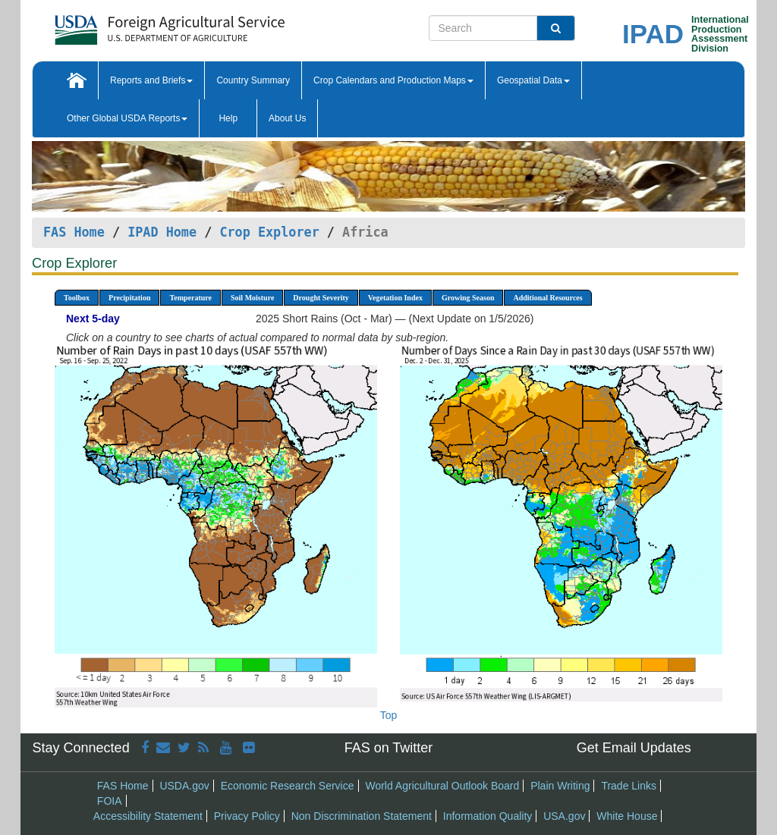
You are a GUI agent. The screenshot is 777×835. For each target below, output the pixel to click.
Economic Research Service (287, 786)
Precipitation (129, 298)
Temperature (190, 298)
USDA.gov (184, 786)
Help (228, 118)
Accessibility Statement (148, 816)
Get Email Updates (634, 747)
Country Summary (253, 80)
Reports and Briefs (151, 80)
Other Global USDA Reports (127, 118)
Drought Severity (320, 298)
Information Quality (488, 816)
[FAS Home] (132, 24)
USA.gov (564, 816)
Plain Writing (560, 786)
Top (389, 715)
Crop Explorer (269, 232)
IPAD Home (162, 232)
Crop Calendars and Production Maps (393, 80)
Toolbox (77, 298)
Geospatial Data (533, 80)
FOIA (109, 801)
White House (626, 816)
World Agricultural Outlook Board (442, 786)
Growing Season (468, 298)
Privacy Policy (247, 816)
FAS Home (74, 232)
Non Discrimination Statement (361, 816)
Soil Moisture (252, 298)
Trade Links (628, 786)
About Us (287, 118)
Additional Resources (547, 298)
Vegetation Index (395, 298)
